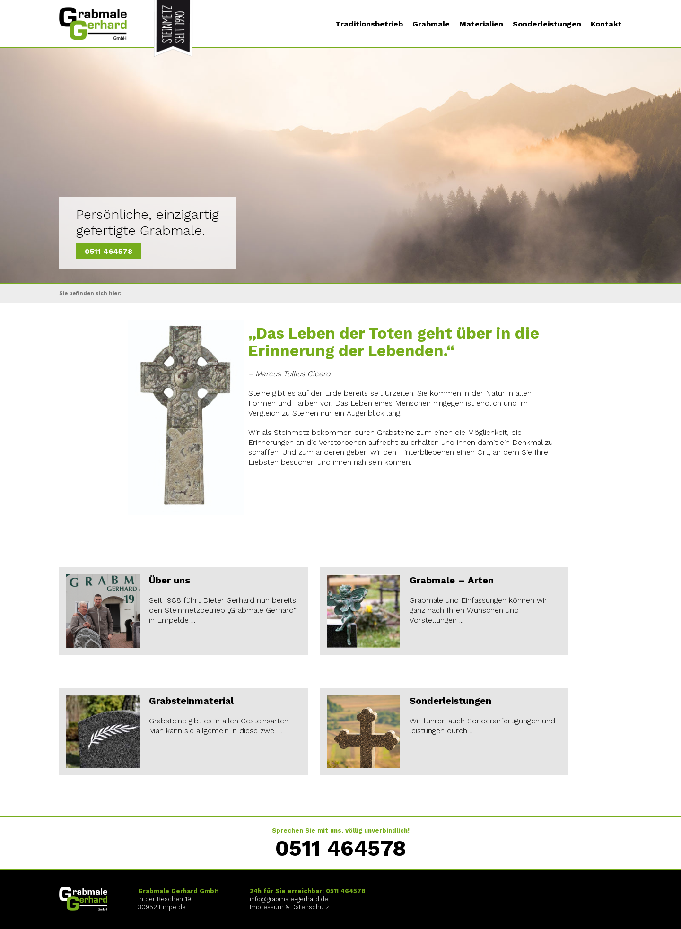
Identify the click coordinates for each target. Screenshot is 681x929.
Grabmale (431, 24)
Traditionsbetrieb (369, 24)
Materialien (481, 24)
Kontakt (606, 24)
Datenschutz (310, 907)
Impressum (267, 907)
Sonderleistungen (547, 24)
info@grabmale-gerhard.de (289, 899)
